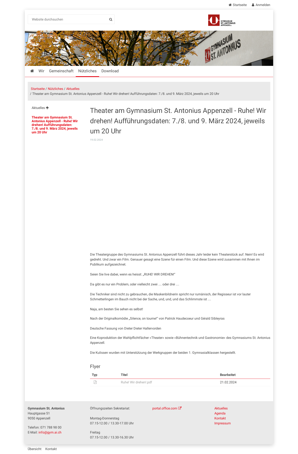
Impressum (222, 423)
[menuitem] (55, 108)
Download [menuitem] (110, 71)
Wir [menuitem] (41, 71)
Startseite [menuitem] (35, 71)
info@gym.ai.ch (49, 432)
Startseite (240, 5)
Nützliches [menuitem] (87, 71)
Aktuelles (72, 89)
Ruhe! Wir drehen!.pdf (136, 382)
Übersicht (34, 449)
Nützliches (55, 89)
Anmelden (263, 5)
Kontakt (220, 418)
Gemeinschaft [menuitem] (61, 71)
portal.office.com (164, 408)
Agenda (220, 413)
